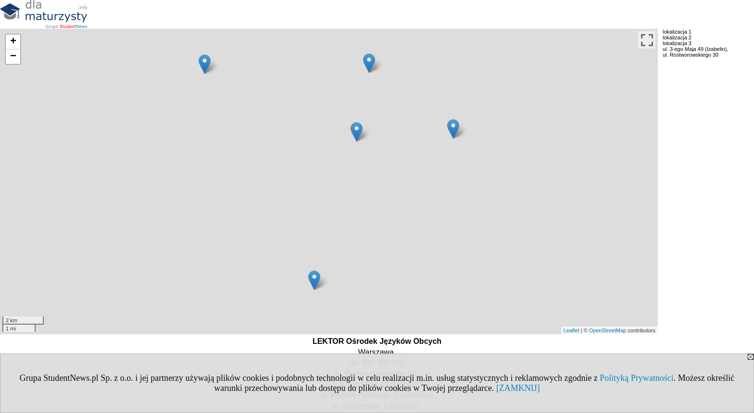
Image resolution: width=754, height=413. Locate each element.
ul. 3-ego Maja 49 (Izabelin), (695, 49)
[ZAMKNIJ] (518, 388)
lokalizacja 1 (677, 32)
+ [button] (13, 42)
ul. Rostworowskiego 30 (690, 55)
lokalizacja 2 (677, 37)
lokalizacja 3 (677, 43)
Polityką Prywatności (637, 378)
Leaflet (571, 330)
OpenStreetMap (608, 330)
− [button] (13, 56)
